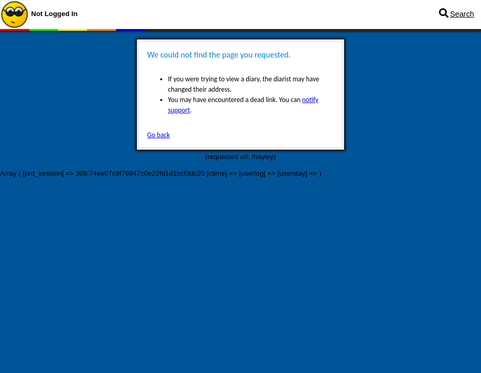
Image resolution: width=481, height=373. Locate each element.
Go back (158, 135)
